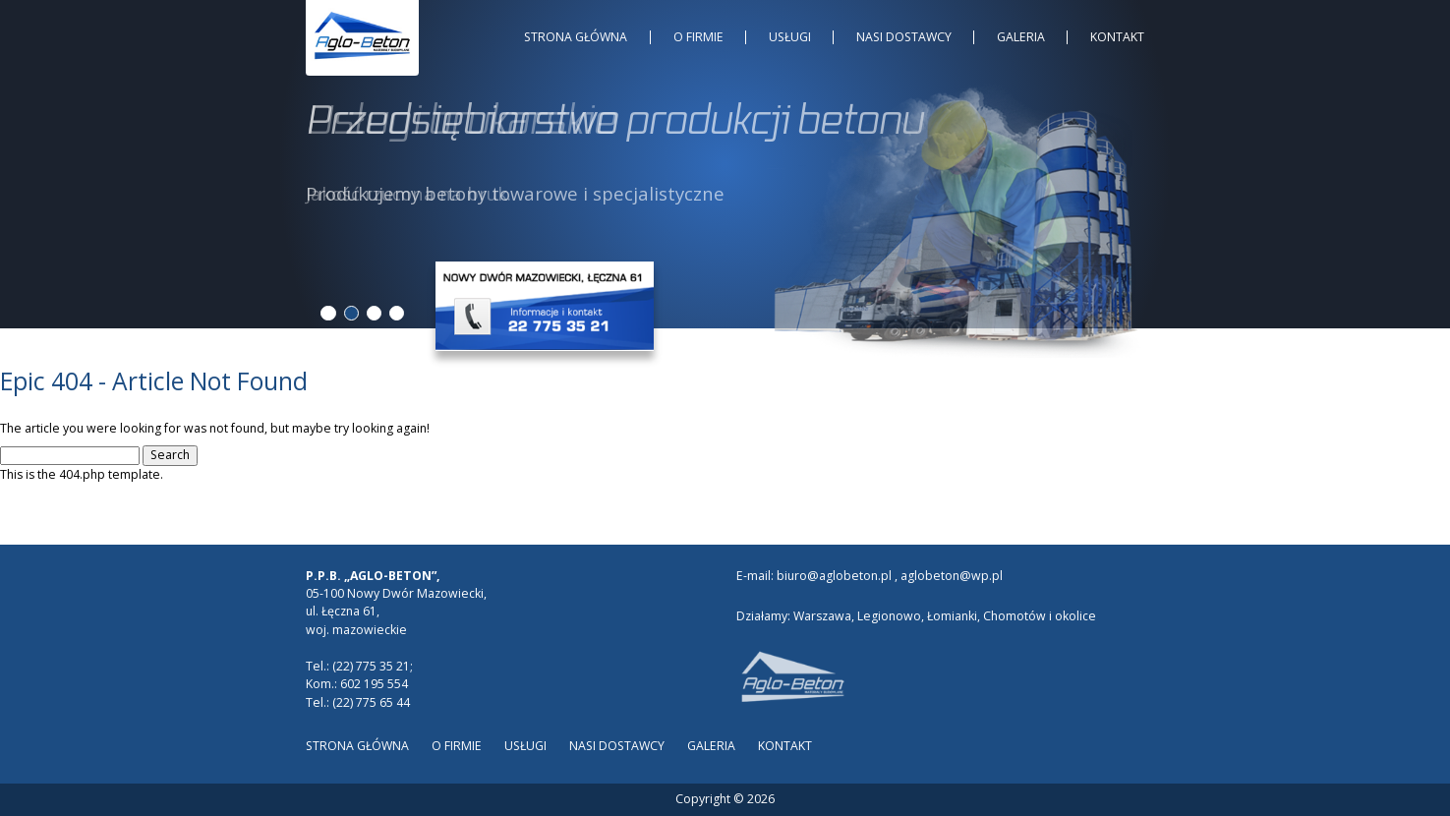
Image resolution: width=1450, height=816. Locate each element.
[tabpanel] (725, 151)
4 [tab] (396, 313)
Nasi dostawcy (904, 37)
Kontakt (1117, 37)
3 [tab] (374, 313)
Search (170, 454)
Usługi (790, 37)
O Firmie (698, 37)
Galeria (1021, 37)
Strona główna (575, 37)
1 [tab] (327, 313)
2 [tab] (351, 313)
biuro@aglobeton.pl (834, 575)
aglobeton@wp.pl (951, 575)
